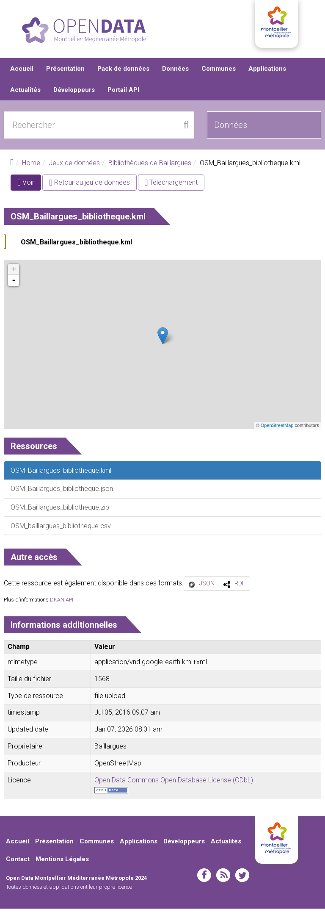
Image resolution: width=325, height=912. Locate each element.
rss (223, 878)
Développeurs (74, 93)
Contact (18, 862)
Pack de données (123, 72)
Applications (267, 72)
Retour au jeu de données (89, 186)
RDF (239, 586)
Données (175, 72)
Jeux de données (74, 166)
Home (31, 166)
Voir (29, 187)
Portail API (123, 93)
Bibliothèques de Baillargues (149, 166)
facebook (204, 878)
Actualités (25, 93)
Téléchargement (171, 186)
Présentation (65, 72)
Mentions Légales (62, 862)
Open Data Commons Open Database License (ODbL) (173, 783)
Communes (218, 72)
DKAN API (61, 603)
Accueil (21, 72)
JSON (207, 586)
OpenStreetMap (277, 428)
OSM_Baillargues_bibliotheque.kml (76, 245)
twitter (242, 878)
